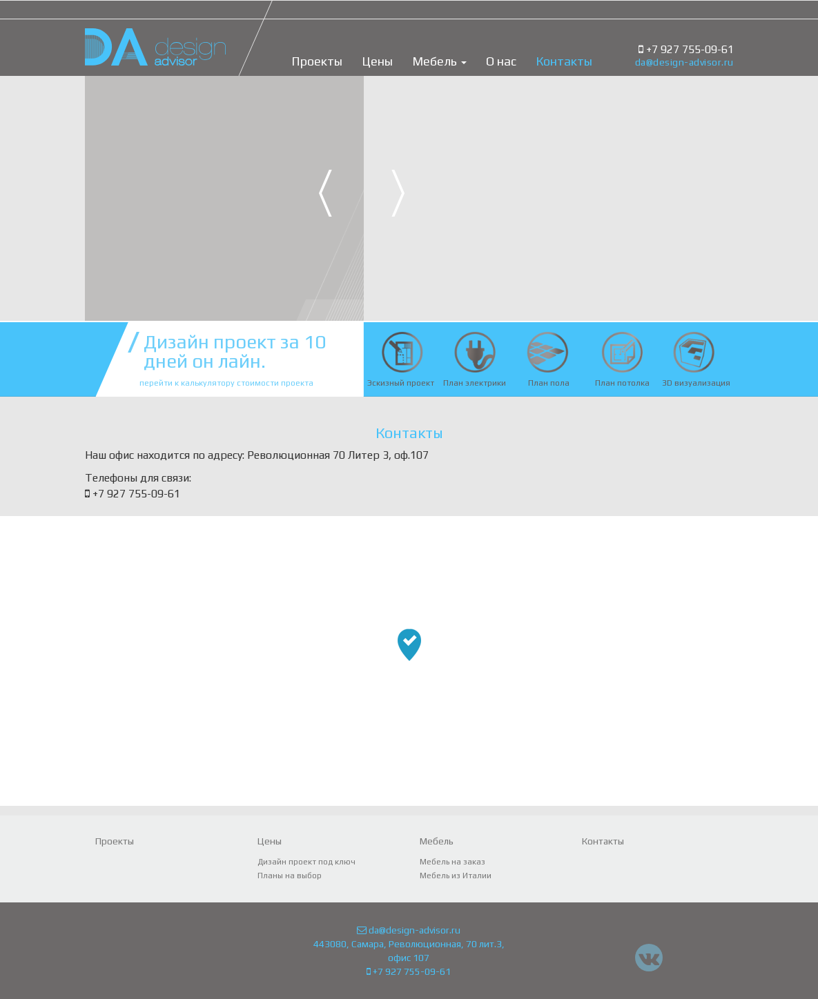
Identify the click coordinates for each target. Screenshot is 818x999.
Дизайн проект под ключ (306, 862)
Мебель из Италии (455, 875)
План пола (548, 383)
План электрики (474, 383)
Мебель (439, 61)
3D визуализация (696, 383)
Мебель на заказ (452, 862)
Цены (377, 61)
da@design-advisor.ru (684, 62)
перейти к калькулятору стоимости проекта (226, 383)
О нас (501, 61)
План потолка (622, 383)
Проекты (316, 61)
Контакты (564, 61)
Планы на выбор (289, 875)
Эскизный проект (400, 383)
